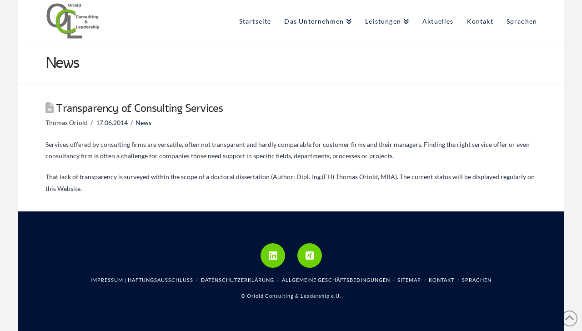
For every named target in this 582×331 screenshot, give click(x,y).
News (143, 122)
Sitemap (409, 280)
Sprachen (477, 280)
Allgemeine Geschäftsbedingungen (336, 280)
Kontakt (441, 280)
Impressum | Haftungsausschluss (141, 280)
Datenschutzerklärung (237, 280)
